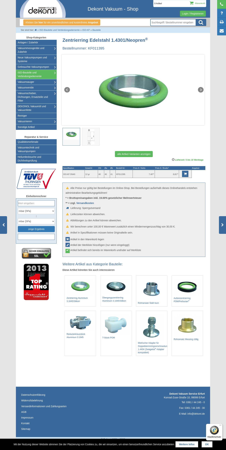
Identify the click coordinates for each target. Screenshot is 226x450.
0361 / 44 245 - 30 (195, 407)
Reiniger (22, 115)
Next (201, 90)
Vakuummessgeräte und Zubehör (31, 50)
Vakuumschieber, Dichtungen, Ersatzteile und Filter (33, 97)
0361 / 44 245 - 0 (195, 402)
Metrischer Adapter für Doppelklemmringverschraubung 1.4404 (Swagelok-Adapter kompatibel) (151, 334)
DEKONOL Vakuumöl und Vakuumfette (32, 108)
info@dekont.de (196, 413)
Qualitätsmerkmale (28, 141)
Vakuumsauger (26, 81)
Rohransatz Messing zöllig (187, 327)
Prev (67, 90)
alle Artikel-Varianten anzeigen (133, 154)
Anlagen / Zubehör (28, 42)
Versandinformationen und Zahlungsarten (44, 406)
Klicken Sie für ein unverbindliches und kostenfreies (62, 22)
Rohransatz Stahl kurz (151, 291)
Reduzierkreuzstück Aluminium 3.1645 (80, 326)
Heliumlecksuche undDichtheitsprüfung (29, 158)
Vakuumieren (25, 121)
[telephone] (221, 4)
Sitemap (25, 429)
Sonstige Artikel (26, 127)
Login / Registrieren (193, 13)
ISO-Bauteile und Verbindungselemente (29, 74)
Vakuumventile (26, 87)
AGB (23, 412)
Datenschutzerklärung (33, 394)
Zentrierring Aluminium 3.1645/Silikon (80, 290)
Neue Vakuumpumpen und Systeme (32, 59)
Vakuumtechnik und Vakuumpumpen (28, 149)
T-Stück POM (116, 326)
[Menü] (220, 426)
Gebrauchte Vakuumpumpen (33, 66)
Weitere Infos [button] (187, 444)
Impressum (27, 417)
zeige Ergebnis (36, 229)
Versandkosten (85, 203)
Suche (201, 22)
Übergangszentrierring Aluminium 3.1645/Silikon (116, 290)
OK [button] (207, 444)
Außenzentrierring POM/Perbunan (187, 290)
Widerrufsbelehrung (32, 400)
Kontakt (25, 423)
